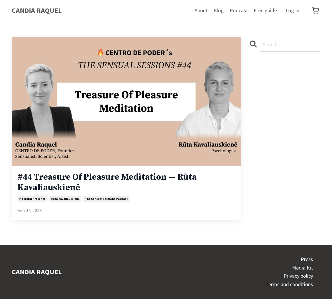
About (201, 10)
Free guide (265, 10)
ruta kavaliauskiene (65, 199)
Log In (292, 10)
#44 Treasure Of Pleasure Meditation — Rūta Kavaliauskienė (107, 182)
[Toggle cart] (315, 10)
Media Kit (302, 267)
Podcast (239, 10)
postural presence (32, 199)
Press (307, 259)
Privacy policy (298, 275)
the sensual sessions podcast (106, 199)
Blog (219, 10)
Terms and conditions (289, 284)
